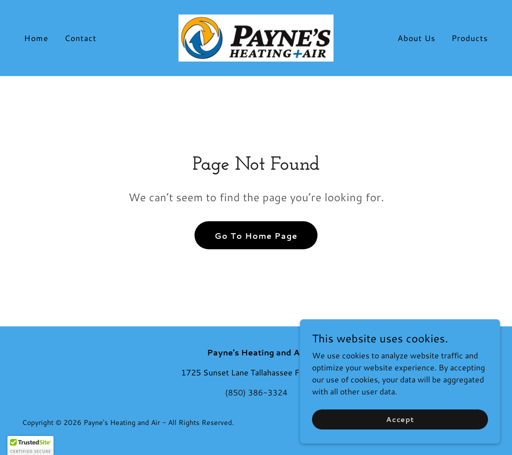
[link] (255, 37)
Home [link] (36, 38)
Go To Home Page (256, 235)
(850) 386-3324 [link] (256, 392)
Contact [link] (80, 38)
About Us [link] (417, 38)
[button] (31, 445)
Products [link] (470, 38)
